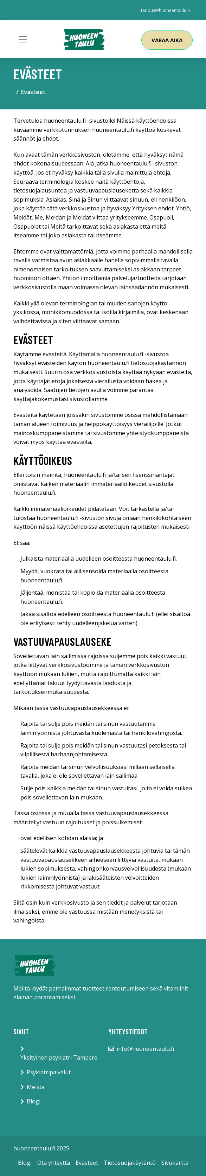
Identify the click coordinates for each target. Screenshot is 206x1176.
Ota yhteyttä (53, 1163)
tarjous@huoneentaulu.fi (165, 10)
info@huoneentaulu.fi (145, 1049)
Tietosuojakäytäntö (130, 1163)
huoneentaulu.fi (65, 120)
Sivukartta (174, 1163)
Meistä (36, 1087)
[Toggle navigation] (22, 39)
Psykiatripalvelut (49, 1072)
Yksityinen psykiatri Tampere (58, 1057)
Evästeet (87, 1163)
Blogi (33, 1101)
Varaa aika (167, 39)
